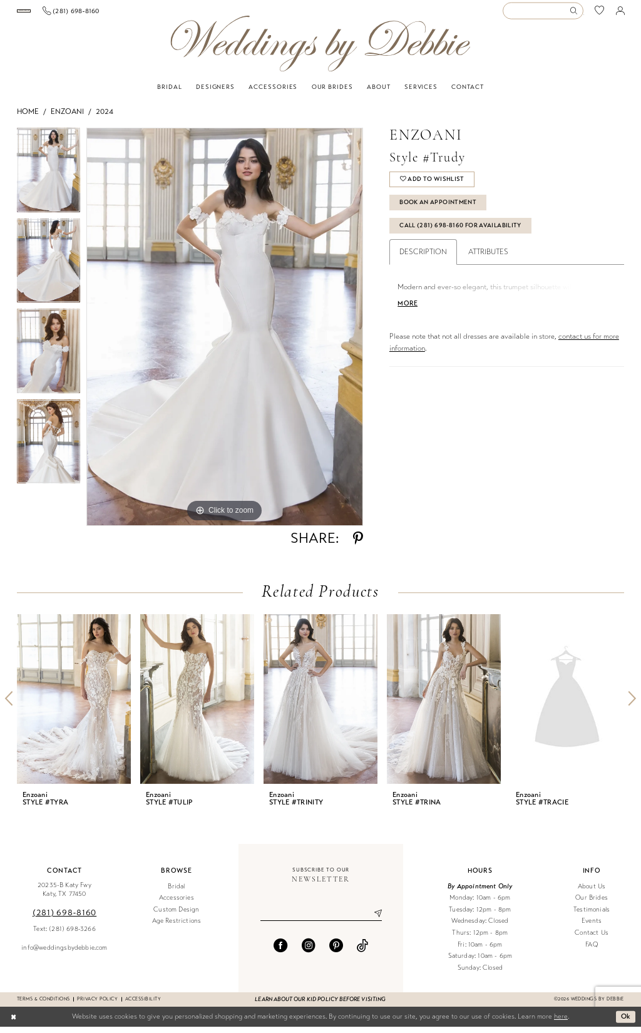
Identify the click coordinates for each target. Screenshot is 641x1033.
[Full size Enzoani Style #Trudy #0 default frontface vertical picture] (224, 333)
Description (423, 258)
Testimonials (591, 916)
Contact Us (591, 939)
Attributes (488, 258)
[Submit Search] (576, 14)
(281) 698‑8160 (64, 918)
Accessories (176, 904)
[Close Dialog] (13, 1023)
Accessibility (143, 1005)
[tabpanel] (48, 179)
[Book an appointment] (62, 14)
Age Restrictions (177, 927)
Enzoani (67, 117)
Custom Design (176, 916)
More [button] (407, 310)
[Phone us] (148, 13)
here (561, 1023)
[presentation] (74, 705)
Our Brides (591, 904)
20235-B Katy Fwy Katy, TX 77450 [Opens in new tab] (64, 896)
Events (592, 927)
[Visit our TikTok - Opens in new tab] (362, 951)
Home (28, 117)
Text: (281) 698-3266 (64, 935)
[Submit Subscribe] (373, 920)
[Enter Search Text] (543, 14)
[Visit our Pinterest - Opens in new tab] (336, 951)
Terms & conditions (43, 1005)
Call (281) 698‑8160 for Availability (460, 231)
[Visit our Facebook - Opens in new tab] (280, 951)
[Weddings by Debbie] (320, 50)
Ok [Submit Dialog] (626, 1022)
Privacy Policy (97, 1005)
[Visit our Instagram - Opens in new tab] (308, 951)
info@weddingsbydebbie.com (64, 954)
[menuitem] (63, 14)
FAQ (591, 951)
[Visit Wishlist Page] (599, 14)
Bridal (176, 892)
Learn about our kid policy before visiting (320, 1005)
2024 (104, 117)
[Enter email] (321, 920)
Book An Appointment (437, 208)
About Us (591, 892)
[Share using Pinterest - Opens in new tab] (358, 545)
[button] (620, 13)
